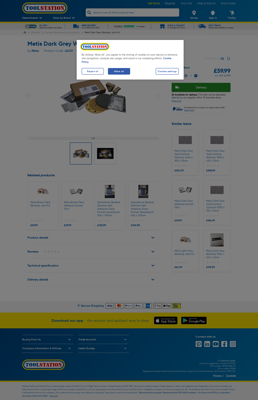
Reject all (92, 71)
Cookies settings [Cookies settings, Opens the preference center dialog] (167, 71)
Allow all (119, 71)
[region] (130, 60)
